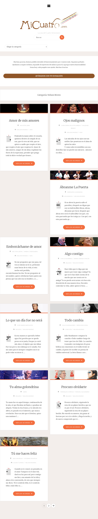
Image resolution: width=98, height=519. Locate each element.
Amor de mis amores (24, 120)
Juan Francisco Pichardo (71, 125)
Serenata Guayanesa (74, 192)
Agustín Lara (25, 125)
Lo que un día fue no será (24, 320)
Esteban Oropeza (30, 459)
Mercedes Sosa (82, 325)
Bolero (18, 329)
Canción (68, 329)
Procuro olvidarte (74, 387)
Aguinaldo (68, 196)
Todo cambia (74, 320)
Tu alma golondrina (24, 387)
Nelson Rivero (22, 129)
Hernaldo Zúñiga (67, 392)
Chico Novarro (66, 259)
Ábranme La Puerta (74, 187)
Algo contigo (74, 254)
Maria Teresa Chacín (82, 259)
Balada (68, 263)
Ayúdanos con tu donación (49, 76)
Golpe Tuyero (18, 463)
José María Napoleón (25, 325)
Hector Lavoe (17, 251)
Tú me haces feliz (24, 454)
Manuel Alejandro (82, 392)
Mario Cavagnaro (31, 251)
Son (31, 129)
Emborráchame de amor (24, 247)
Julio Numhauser (68, 325)
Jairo (25, 392)
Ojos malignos (73, 120)
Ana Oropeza (18, 459)
